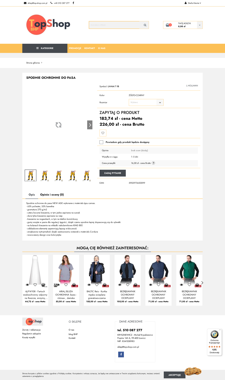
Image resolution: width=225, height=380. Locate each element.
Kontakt (89, 48)
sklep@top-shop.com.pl (35, 3)
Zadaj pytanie (112, 173)
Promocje (75, 48)
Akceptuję (175, 374)
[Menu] (220, 330)
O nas (101, 48)
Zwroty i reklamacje (31, 329)
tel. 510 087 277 (129, 330)
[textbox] (143, 102)
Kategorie (44, 48)
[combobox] (146, 102)
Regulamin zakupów (31, 333)
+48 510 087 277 (59, 3)
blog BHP (73, 334)
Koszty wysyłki (28, 337)
